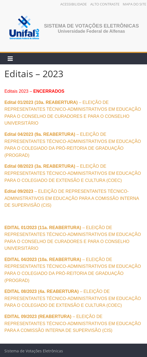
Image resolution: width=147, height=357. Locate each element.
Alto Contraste (104, 4)
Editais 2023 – (34, 91)
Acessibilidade (73, 4)
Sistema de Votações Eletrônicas (91, 26)
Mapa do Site (134, 4)
